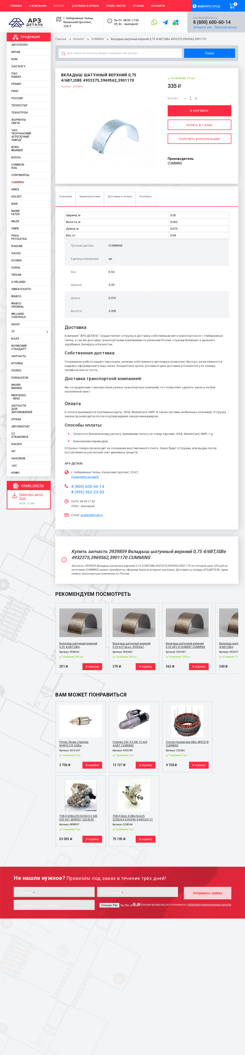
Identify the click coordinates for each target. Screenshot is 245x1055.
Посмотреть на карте (85, 477)
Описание (65, 196)
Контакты (145, 196)
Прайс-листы (32, 485)
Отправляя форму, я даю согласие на (183, 904)
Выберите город (209, 6)
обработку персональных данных (209, 904)
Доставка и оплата (120, 196)
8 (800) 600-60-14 (211, 22)
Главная (60, 39)
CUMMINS (97, 39)
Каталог (79, 39)
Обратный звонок (225, 27)
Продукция (30, 37)
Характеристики (89, 196)
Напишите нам (202, 27)
